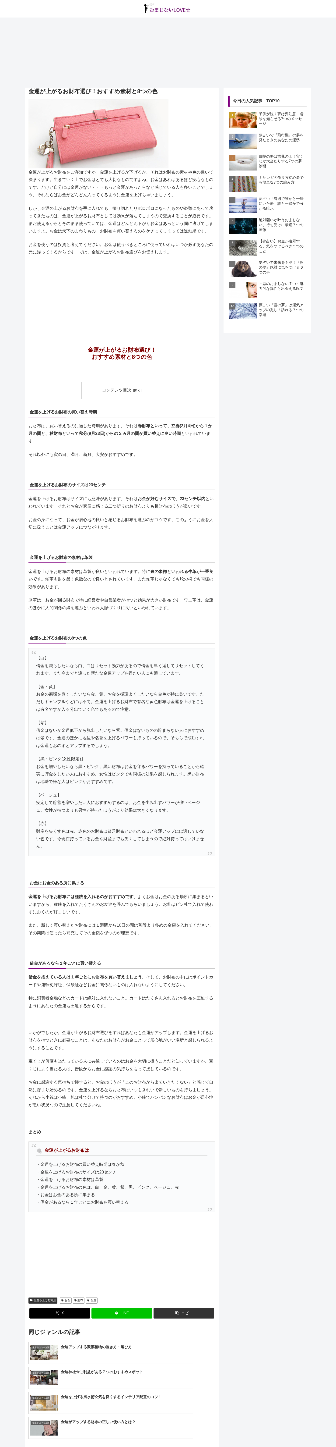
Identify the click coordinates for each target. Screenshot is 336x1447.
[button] (184, 1313)
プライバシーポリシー (178, 1432)
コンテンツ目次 (116, 390)
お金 (65, 1300)
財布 (78, 1300)
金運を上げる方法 (43, 1300)
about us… (149, 1432)
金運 (91, 1300)
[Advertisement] (168, 52)
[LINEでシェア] (121, 1313)
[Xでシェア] (59, 1313)
